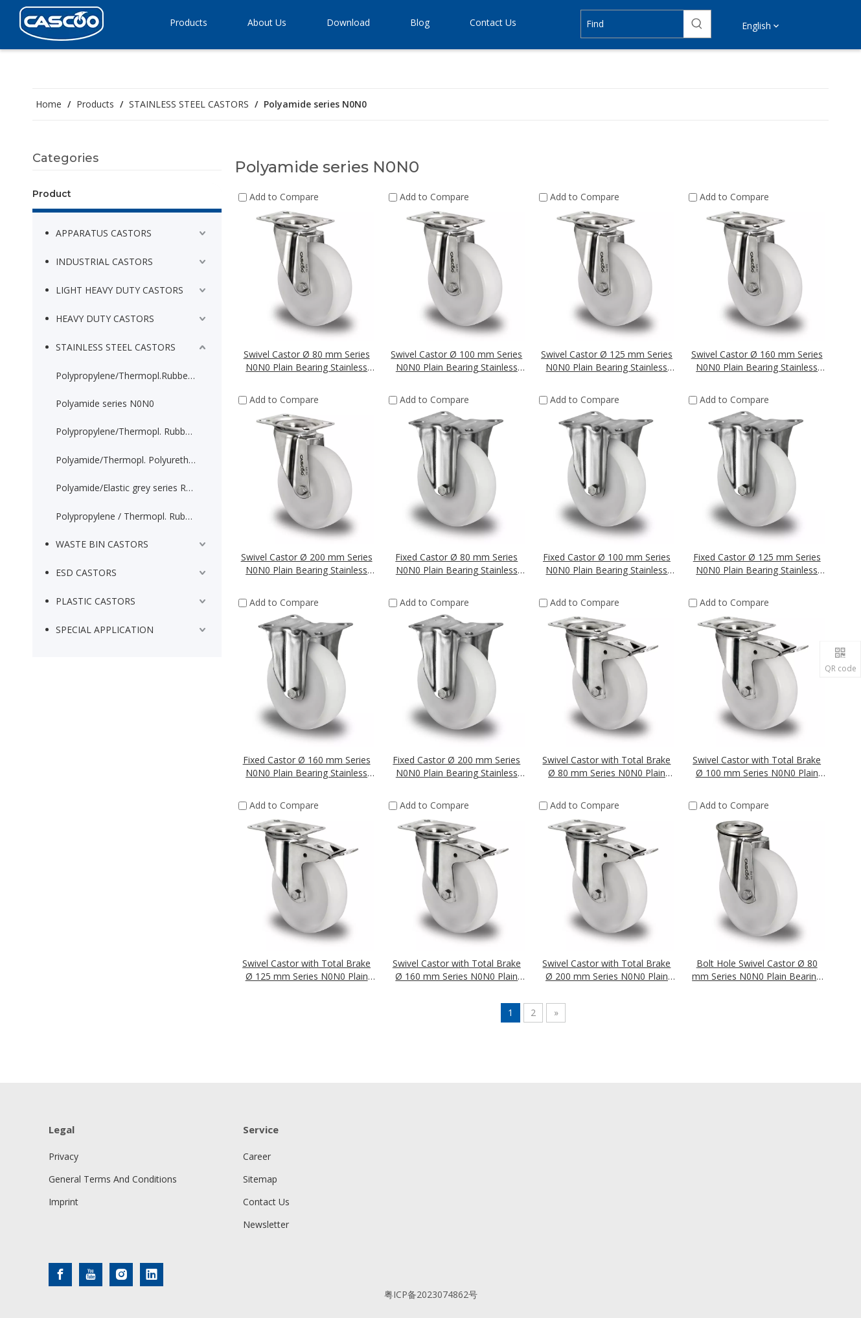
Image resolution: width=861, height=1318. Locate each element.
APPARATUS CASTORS (104, 233)
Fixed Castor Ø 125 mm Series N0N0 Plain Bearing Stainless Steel (757, 564)
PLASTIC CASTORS (95, 601)
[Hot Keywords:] (697, 24)
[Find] (632, 24)
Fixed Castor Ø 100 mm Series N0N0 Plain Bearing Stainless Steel (607, 564)
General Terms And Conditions (113, 1179)
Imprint (63, 1202)
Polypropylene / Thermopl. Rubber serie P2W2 (132, 516)
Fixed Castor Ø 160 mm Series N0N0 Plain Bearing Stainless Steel (307, 767)
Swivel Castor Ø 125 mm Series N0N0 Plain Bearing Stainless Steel (606, 361)
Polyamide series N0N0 (105, 403)
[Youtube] (90, 1274)
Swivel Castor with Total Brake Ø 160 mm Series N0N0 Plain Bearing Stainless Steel (457, 970)
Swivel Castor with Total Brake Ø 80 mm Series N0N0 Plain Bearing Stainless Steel (606, 767)
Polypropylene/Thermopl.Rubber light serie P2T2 (132, 375)
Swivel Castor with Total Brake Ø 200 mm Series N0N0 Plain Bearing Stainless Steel (606, 970)
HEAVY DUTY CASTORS (105, 318)
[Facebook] (60, 1274)
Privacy (63, 1156)
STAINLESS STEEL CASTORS (116, 347)
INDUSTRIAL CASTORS (104, 261)
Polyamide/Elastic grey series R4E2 (128, 487)
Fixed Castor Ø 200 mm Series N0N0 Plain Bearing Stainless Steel (456, 767)
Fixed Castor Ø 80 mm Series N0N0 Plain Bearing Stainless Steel (456, 564)
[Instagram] (121, 1274)
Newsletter (266, 1224)
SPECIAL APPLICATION (105, 629)
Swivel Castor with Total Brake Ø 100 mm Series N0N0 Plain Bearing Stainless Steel (757, 767)
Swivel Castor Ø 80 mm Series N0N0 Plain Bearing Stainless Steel (307, 361)
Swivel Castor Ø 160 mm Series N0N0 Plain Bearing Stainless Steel (757, 361)
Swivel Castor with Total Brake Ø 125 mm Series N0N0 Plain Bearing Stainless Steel (306, 970)
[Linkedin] (151, 1274)
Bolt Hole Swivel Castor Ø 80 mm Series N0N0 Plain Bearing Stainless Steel (756, 970)
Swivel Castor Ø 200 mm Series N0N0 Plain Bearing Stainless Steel (307, 564)
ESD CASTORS (86, 572)
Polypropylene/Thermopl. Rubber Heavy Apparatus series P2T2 (132, 431)
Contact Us (266, 1202)
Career (257, 1156)
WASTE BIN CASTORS (102, 544)
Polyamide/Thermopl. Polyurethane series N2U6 (132, 460)
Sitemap (260, 1179)
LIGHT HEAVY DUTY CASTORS (119, 290)
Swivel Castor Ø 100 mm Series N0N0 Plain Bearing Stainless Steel (456, 361)
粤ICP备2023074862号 (430, 1294)
